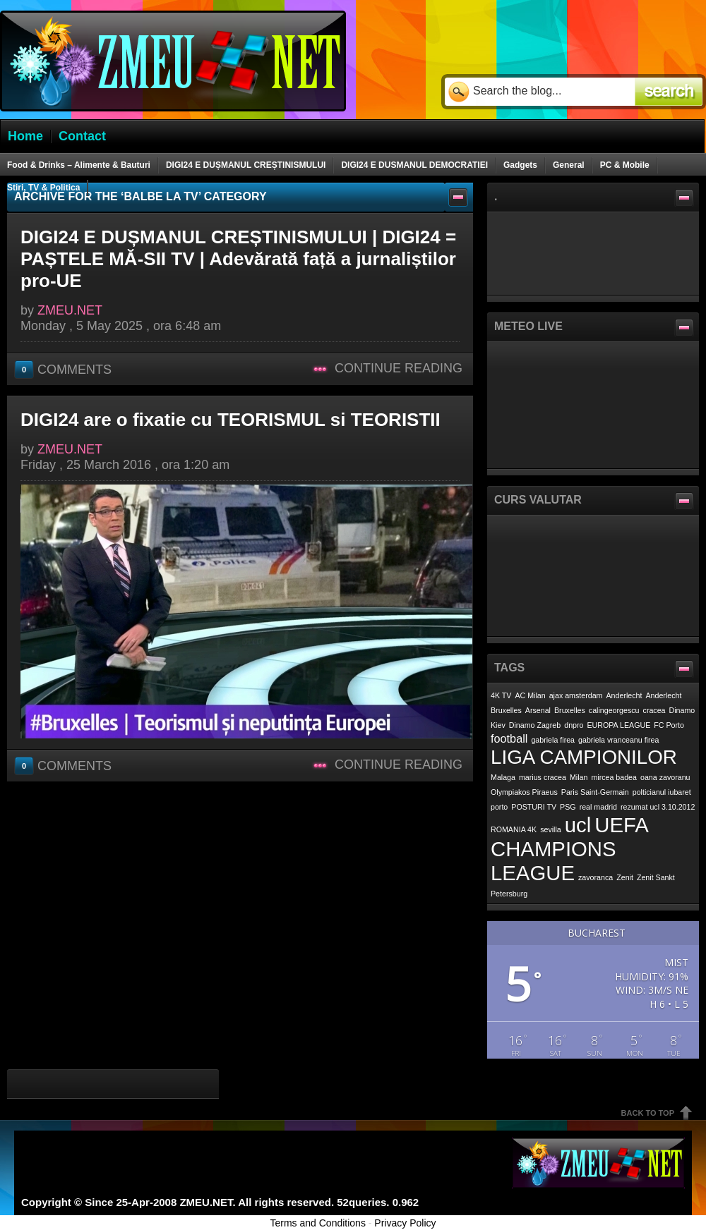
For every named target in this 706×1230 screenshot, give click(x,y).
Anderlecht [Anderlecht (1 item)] (624, 695)
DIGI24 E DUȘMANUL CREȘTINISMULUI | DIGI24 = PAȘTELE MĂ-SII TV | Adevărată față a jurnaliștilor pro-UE (238, 258)
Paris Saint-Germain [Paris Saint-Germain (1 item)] (595, 792)
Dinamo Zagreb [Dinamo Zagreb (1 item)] (535, 725)
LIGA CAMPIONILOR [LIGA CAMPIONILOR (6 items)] (584, 757)
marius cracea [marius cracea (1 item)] (542, 777)
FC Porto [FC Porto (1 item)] (669, 725)
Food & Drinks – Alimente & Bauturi (78, 165)
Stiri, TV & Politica (43, 188)
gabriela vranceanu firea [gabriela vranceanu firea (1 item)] (618, 740)
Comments (65, 369)
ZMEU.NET (69, 310)
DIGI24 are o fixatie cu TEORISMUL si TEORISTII (230, 419)
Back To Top (647, 1113)
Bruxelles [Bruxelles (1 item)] (569, 710)
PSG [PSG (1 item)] (568, 807)
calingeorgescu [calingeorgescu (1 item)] (614, 710)
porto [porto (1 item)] (499, 807)
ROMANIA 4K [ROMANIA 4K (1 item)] (514, 829)
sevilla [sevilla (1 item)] (550, 829)
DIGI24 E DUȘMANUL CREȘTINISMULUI (245, 165)
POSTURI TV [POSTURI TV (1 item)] (533, 807)
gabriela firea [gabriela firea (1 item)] (553, 740)
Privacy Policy (405, 1223)
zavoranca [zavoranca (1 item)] (595, 877)
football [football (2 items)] (509, 738)
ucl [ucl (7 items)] (578, 824)
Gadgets (520, 165)
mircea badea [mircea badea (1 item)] (614, 777)
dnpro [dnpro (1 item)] (573, 725)
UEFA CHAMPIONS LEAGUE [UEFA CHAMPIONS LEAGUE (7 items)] (569, 848)
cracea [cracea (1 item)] (654, 710)
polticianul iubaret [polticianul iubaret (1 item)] (662, 792)
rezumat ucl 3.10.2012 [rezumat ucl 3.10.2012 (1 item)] (658, 807)
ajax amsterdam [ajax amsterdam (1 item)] (576, 695)
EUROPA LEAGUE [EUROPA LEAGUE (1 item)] (619, 725)
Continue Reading (398, 368)
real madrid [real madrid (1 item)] (598, 807)
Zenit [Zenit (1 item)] (624, 877)
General (569, 165)
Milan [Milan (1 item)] (578, 777)
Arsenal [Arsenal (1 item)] (538, 710)
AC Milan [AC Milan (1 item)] (530, 695)
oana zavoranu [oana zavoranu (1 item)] (665, 777)
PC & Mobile (625, 165)
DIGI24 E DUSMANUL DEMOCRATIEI (414, 165)
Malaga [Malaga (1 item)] (503, 777)
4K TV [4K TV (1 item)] (501, 695)
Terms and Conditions (318, 1223)
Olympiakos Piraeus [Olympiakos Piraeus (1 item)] (524, 792)
